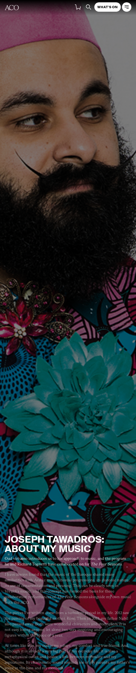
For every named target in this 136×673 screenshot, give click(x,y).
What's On (107, 7)
